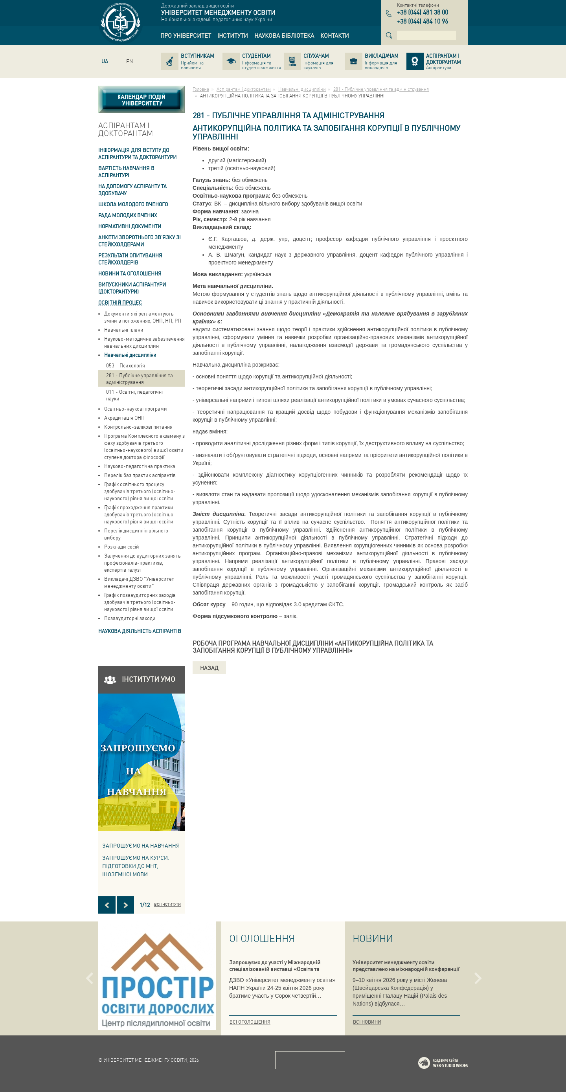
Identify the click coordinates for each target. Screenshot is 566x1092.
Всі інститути (167, 904)
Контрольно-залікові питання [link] (138, 426)
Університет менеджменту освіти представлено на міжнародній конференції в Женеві (406, 968)
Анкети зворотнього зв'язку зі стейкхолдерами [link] (139, 241)
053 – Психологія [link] (125, 365)
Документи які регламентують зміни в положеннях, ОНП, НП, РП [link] (142, 317)
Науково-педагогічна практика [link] (139, 465)
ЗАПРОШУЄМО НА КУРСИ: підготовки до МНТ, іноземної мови (135, 865)
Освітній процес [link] (120, 302)
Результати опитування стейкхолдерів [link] (130, 259)
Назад (209, 667)
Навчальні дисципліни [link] (130, 354)
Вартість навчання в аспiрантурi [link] (126, 171)
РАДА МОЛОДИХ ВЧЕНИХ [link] (127, 215)
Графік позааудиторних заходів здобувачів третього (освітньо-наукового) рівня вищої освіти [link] (140, 601)
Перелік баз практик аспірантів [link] (140, 475)
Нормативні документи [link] (129, 226)
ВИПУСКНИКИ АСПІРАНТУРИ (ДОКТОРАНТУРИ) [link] (132, 288)
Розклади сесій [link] (121, 546)
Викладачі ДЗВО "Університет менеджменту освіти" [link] (139, 582)
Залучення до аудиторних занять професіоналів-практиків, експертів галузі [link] (142, 562)
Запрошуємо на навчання (141, 845)
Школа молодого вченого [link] (133, 204)
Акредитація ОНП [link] (124, 417)
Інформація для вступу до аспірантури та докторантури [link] (137, 153)
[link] (185, 35)
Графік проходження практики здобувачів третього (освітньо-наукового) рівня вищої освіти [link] (140, 514)
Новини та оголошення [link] (130, 273)
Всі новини (367, 1022)
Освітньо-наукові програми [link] (135, 408)
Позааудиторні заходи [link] (130, 618)
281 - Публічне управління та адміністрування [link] (139, 378)
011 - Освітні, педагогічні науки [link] (134, 395)
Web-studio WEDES (453, 1064)
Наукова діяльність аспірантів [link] (139, 631)
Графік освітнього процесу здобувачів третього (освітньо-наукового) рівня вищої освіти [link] (140, 491)
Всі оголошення (250, 1022)
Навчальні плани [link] (123, 329)
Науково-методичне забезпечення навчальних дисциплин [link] (144, 342)
